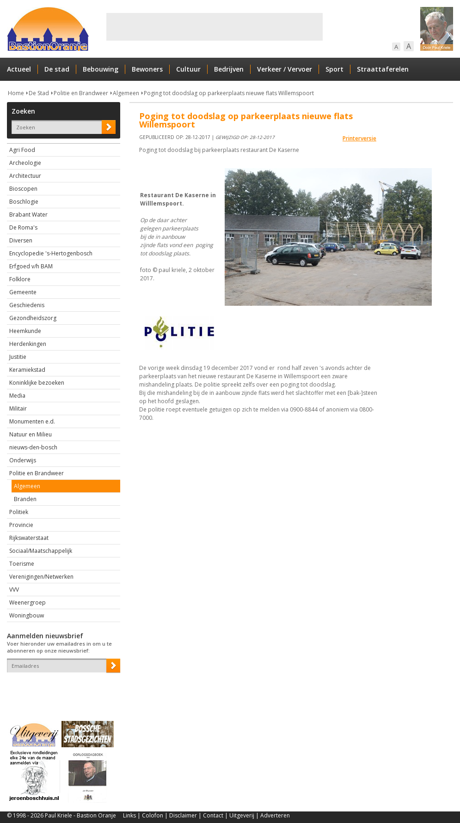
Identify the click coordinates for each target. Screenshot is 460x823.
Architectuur (25, 176)
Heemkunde (25, 331)
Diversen (20, 240)
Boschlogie (23, 202)
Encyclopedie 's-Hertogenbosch (50, 253)
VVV (14, 589)
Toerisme (21, 564)
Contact (213, 815)
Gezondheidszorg (32, 318)
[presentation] (61, 688)
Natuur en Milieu (30, 434)
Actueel (19, 69)
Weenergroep (27, 602)
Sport (334, 69)
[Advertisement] (214, 27)
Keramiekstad (27, 370)
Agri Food (22, 150)
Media (17, 395)
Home (16, 93)
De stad (56, 69)
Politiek (18, 512)
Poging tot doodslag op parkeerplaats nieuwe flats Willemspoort (229, 93)
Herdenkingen (27, 344)
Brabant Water (28, 214)
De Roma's (23, 227)
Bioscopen (23, 189)
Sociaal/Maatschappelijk (40, 551)
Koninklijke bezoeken (36, 383)
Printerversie (359, 138)
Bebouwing (100, 69)
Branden (25, 499)
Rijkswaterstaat (29, 538)
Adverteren (275, 815)
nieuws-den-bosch (33, 447)
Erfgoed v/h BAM (31, 266)
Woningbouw (26, 615)
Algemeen (126, 93)
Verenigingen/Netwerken (41, 577)
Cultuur (188, 69)
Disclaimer (183, 815)
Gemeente (23, 292)
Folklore (20, 279)
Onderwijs (22, 460)
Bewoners (147, 69)
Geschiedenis (26, 305)
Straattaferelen (383, 69)
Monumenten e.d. (32, 421)
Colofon (152, 815)
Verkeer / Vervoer (284, 69)
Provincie (21, 525)
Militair (18, 408)
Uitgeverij (241, 815)
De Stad (39, 93)
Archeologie (25, 163)
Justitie (17, 357)
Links (129, 815)
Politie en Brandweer (81, 93)
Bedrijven (229, 69)
